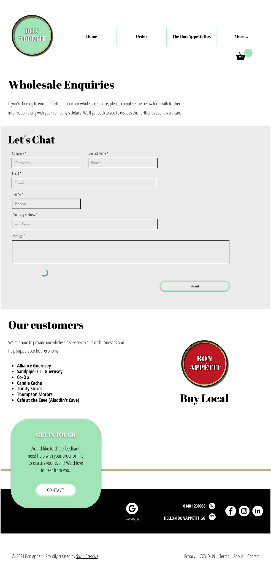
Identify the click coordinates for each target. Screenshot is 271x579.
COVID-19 (207, 556)
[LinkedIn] (257, 511)
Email (15, 173)
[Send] (194, 286)
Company (18, 153)
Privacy (190, 556)
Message (18, 236)
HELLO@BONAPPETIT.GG (184, 518)
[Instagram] (244, 511)
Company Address (24, 215)
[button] (244, 54)
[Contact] (55, 489)
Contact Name (97, 153)
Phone (17, 194)
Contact (253, 556)
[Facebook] (230, 511)
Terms (224, 556)
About (238, 556)
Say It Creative (87, 556)
